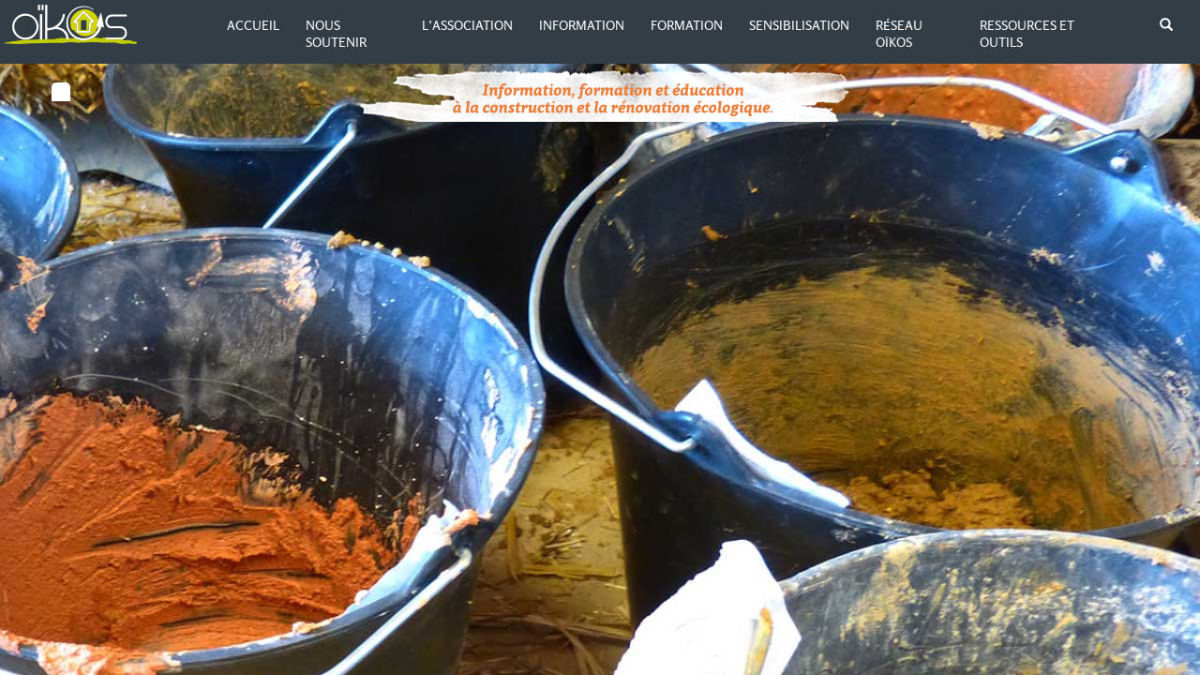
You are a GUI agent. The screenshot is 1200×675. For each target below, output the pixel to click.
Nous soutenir (336, 34)
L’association (467, 25)
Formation (687, 25)
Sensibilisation (799, 25)
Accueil (253, 25)
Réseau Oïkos (899, 34)
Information (581, 25)
